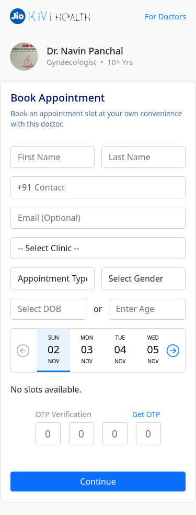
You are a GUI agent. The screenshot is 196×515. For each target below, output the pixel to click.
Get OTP (146, 414)
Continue (98, 481)
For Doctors (165, 16)
